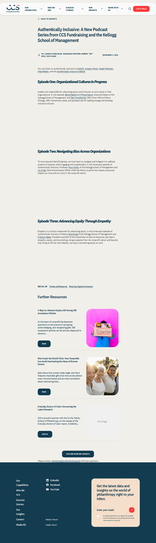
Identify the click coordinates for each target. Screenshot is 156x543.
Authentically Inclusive (67, 71)
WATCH (45, 434)
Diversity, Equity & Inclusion (81, 286)
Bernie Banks (71, 94)
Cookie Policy (51, 525)
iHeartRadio (43, 71)
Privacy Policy (52, 519)
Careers (20, 519)
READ (44, 343)
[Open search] (129, 8)
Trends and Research (58, 286)
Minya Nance (87, 94)
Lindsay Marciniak (53, 54)
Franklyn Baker (44, 237)
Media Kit (21, 524)
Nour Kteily (73, 167)
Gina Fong (72, 234)
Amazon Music (91, 68)
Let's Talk (141, 8)
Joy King (42, 170)
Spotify (80, 68)
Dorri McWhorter (78, 97)
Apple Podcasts (106, 68)
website (81, 71)
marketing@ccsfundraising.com (66, 460)
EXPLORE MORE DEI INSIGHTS (78, 454)
